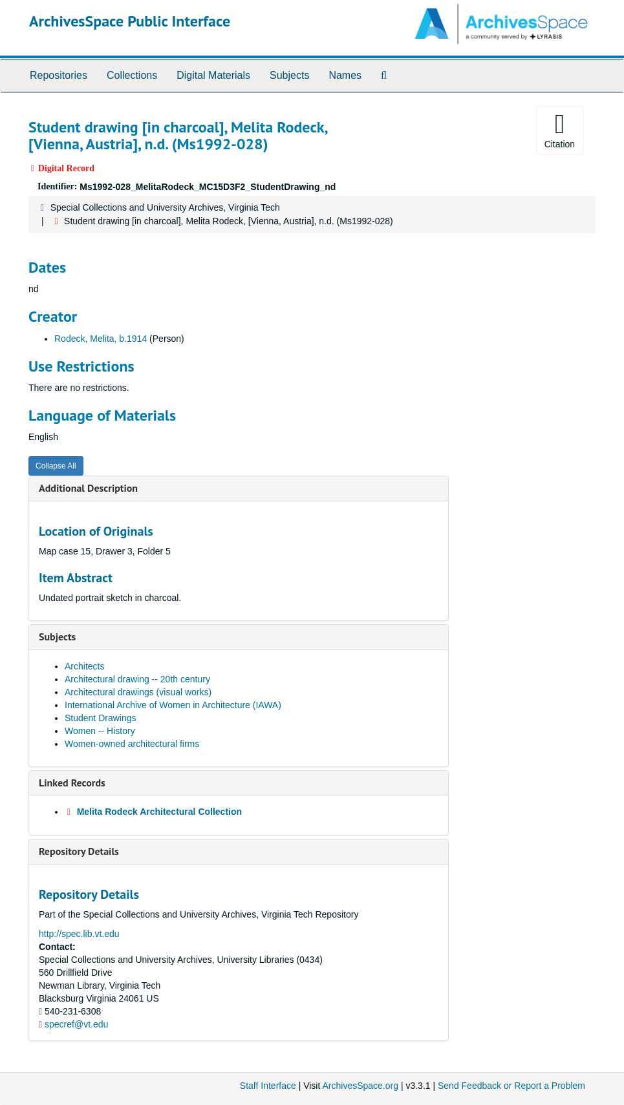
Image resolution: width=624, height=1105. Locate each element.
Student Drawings (100, 718)
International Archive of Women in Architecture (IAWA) (173, 705)
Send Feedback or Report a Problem (511, 1085)
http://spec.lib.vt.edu (79, 934)
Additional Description (88, 487)
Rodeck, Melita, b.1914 (100, 338)
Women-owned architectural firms (132, 744)
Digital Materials (213, 75)
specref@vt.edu (76, 1024)
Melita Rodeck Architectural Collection (159, 811)
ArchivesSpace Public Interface (129, 21)
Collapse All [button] (56, 465)
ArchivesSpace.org (360, 1085)
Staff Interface (268, 1085)
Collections (132, 75)
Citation (559, 130)
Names (344, 75)
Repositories (58, 75)
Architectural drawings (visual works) (138, 692)
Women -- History (100, 731)
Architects (84, 666)
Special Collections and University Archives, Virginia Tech (165, 207)
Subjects (289, 75)
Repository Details (79, 851)
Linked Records (72, 782)
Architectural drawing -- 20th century (137, 679)
